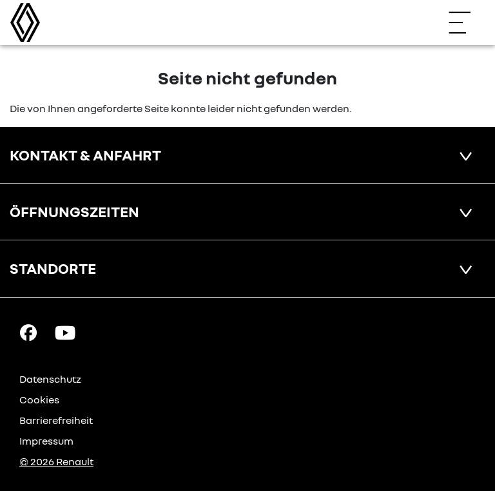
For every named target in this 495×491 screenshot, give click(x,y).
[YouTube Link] (65, 331)
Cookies (39, 399)
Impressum (46, 440)
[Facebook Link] (28, 331)
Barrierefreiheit (56, 420)
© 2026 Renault (56, 461)
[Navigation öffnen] (466, 22)
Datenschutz (50, 378)
